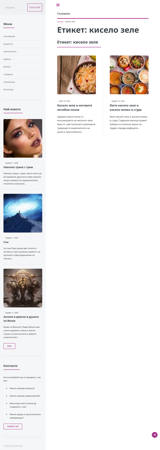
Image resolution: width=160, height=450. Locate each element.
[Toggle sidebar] (58, 5)
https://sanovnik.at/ (14, 445)
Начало (60, 21)
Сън (6, 242)
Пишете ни (13, 426)
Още (9, 346)
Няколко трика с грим (18, 167)
